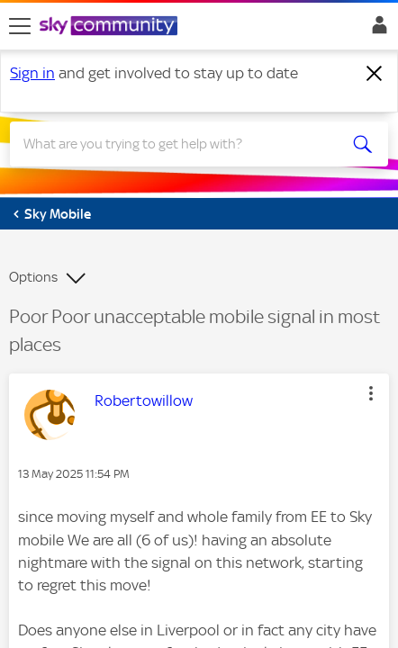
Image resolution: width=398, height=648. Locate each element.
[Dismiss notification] (374, 73)
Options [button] (33, 277)
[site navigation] (20, 26)
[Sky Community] (110, 27)
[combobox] (180, 144)
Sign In (376, 29)
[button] (371, 393)
